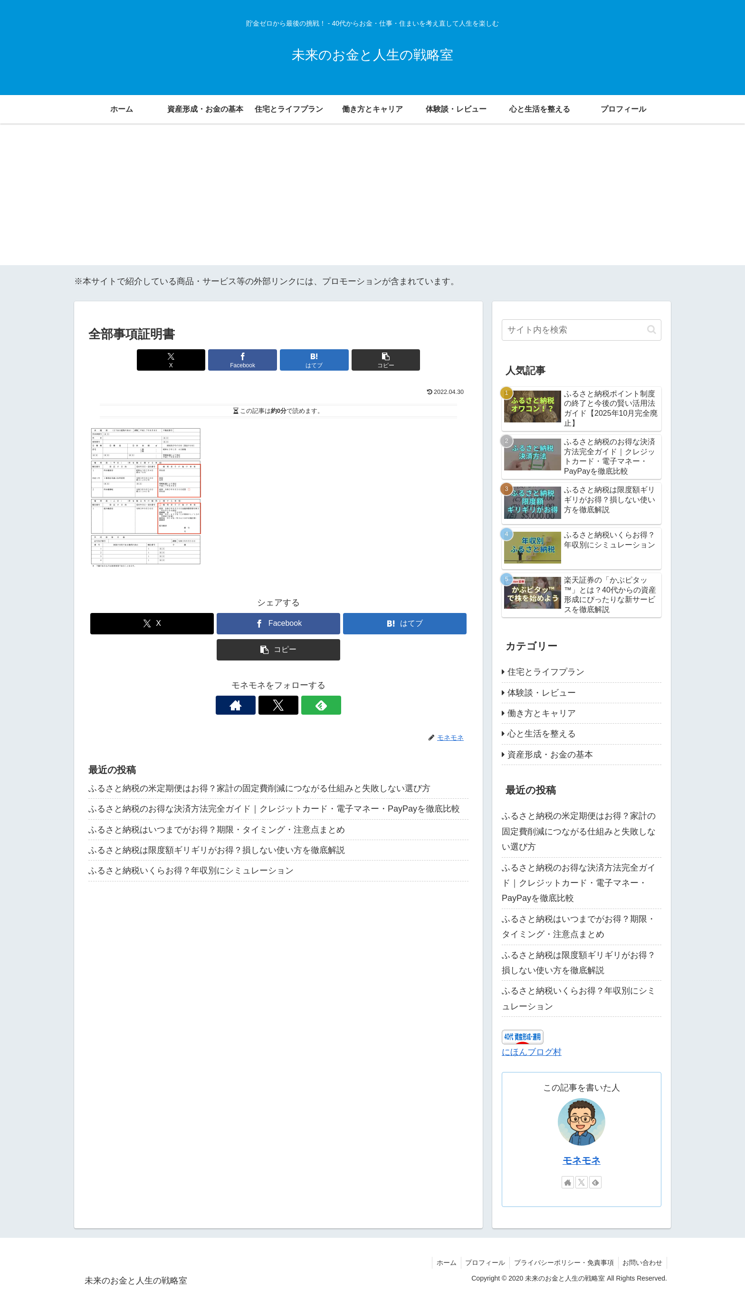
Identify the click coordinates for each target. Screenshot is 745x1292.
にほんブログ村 (532, 1052)
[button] (374, 360)
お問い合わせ (642, 1262)
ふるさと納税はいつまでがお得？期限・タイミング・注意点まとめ (216, 829)
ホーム (442, 1262)
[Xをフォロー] (278, 705)
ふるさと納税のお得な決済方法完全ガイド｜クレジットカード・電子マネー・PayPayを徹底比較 (274, 808)
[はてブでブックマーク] (310, 360)
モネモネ (582, 1160)
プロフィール (482, 1262)
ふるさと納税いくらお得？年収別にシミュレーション (191, 870)
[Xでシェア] (182, 360)
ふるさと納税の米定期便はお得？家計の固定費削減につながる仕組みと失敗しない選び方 (259, 788)
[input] (581, 330)
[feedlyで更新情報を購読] (300, 705)
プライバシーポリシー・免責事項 (562, 1262)
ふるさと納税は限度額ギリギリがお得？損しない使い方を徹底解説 (216, 850)
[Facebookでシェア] (246, 360)
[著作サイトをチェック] (256, 705)
